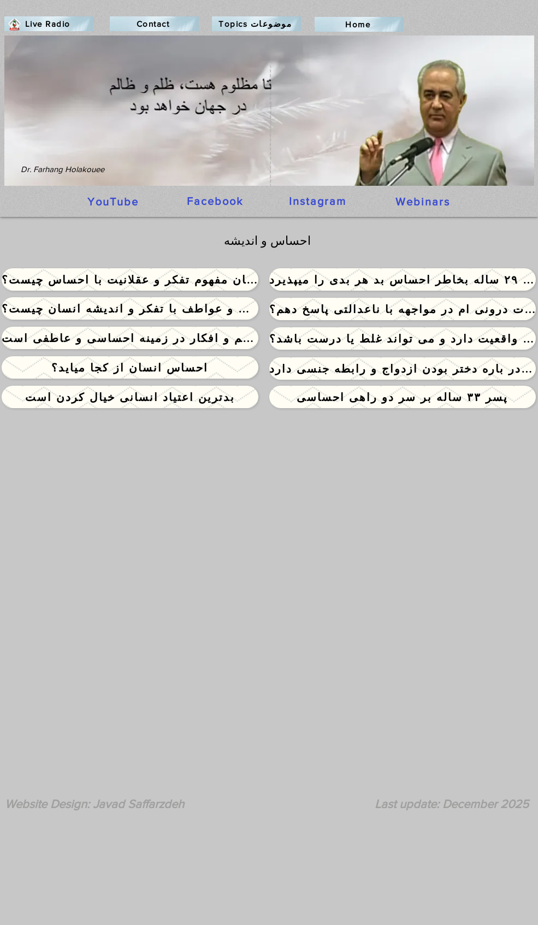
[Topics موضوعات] (256, 23)
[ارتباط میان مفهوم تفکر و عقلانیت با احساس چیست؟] (130, 279)
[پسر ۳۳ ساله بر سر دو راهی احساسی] (402, 397)
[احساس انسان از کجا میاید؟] (130, 367)
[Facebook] (216, 201)
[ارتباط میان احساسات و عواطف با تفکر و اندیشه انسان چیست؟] (130, 308)
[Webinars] (423, 202)
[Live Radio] (48, 23)
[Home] (359, 24)
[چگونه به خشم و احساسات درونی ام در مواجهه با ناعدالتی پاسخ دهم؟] (402, 309)
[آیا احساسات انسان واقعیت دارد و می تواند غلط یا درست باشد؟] (402, 338)
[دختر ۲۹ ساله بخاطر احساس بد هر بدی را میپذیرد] (402, 279)
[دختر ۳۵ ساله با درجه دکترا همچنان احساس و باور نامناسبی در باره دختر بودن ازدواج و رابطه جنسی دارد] (402, 368)
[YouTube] (114, 202)
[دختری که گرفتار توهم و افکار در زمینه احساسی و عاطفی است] (130, 338)
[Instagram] (319, 201)
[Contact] (154, 23)
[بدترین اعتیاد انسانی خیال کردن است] (130, 397)
